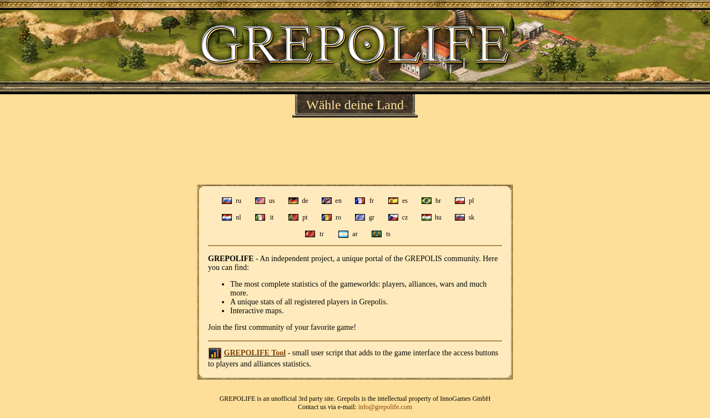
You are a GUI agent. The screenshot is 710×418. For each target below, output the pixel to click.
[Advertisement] (355, 151)
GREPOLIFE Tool (255, 353)
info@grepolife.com (385, 407)
